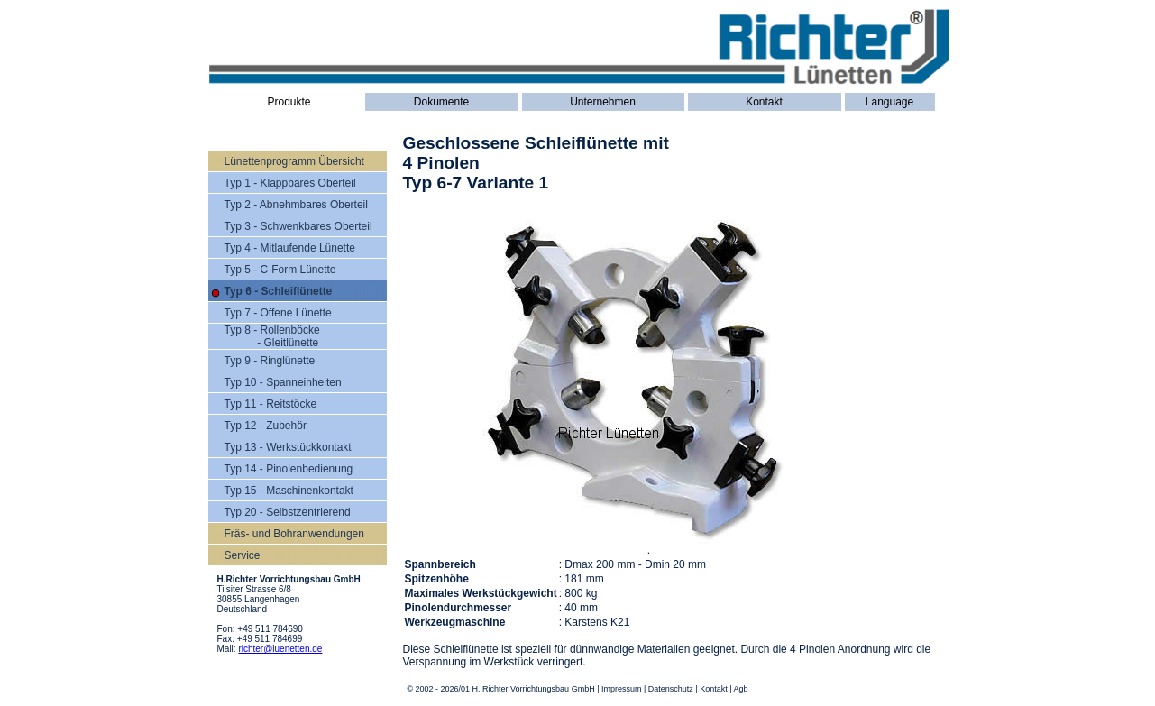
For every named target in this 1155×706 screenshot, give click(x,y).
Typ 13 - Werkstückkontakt (288, 447)
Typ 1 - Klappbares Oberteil (290, 183)
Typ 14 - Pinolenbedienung (289, 469)
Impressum (621, 688)
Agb (741, 688)
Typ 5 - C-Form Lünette (280, 269)
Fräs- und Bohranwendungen (294, 533)
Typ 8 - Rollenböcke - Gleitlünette (272, 336)
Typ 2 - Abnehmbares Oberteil (296, 204)
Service (243, 555)
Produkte (288, 102)
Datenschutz (670, 688)
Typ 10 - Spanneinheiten (283, 382)
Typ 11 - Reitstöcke (271, 404)
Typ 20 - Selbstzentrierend (288, 512)
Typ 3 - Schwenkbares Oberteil (298, 226)
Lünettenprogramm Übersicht (294, 161)
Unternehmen (603, 102)
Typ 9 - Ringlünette (270, 360)
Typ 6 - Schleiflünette (279, 291)
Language (889, 102)
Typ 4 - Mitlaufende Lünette (290, 248)
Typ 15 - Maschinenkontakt (289, 490)
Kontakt (764, 102)
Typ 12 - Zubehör (266, 425)
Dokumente (441, 102)
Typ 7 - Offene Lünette (278, 313)
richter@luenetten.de (280, 649)
